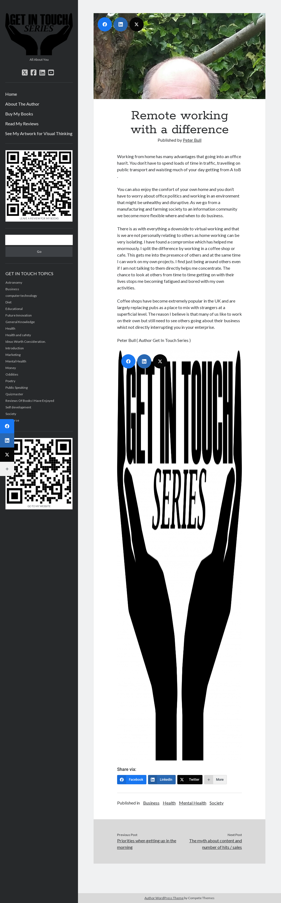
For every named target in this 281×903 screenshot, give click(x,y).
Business (151, 802)
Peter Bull (192, 140)
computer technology (21, 296)
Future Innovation (18, 315)
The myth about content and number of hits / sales (215, 844)
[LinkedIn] (162, 779)
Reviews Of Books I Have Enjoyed (29, 401)
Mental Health (15, 361)
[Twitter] (190, 779)
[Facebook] (131, 779)
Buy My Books (19, 113)
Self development (18, 407)
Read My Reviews (22, 123)
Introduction (14, 348)
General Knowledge (20, 322)
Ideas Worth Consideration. (25, 341)
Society (217, 802)
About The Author (22, 103)
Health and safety (18, 335)
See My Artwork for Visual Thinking (39, 133)
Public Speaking (16, 387)
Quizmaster (14, 394)
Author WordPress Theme (164, 898)
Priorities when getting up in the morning (146, 844)
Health (169, 802)
